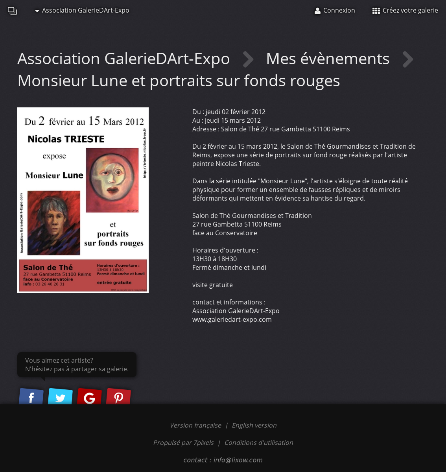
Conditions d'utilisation (258, 442)
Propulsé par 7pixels (183, 442)
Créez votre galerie (405, 10)
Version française (196, 425)
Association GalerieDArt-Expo (82, 10)
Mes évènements (330, 58)
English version (254, 425)
